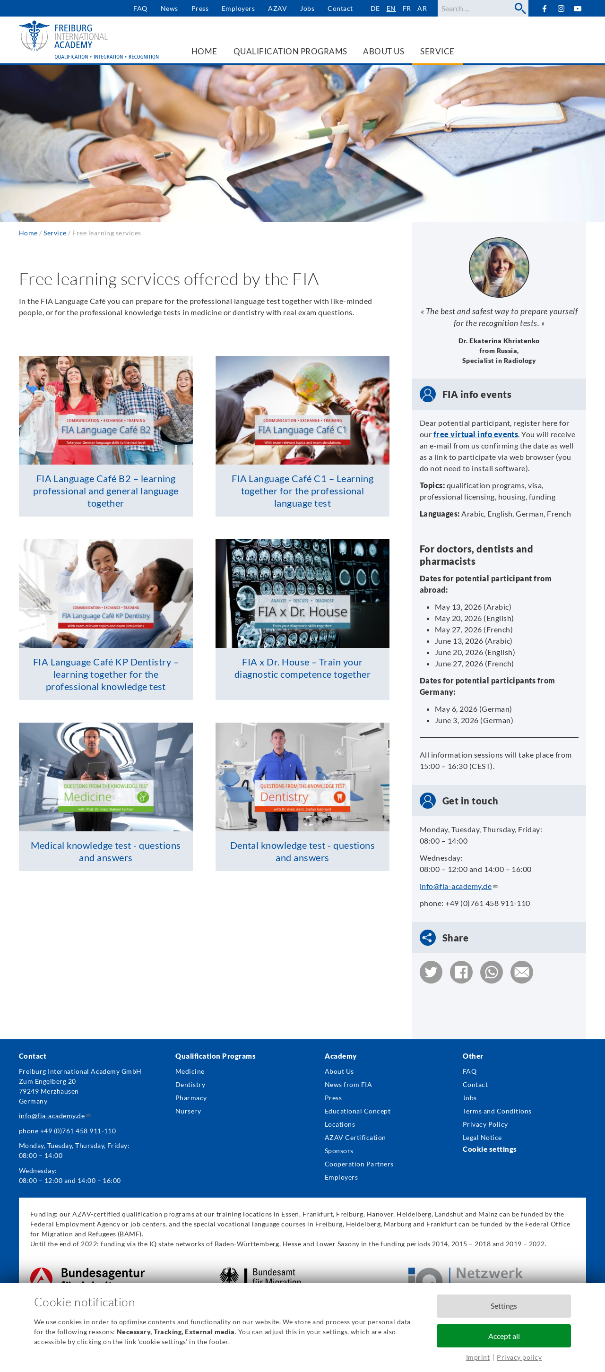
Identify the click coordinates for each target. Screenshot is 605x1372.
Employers (238, 8)
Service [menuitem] (437, 51)
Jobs (307, 8)
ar (422, 8)
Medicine (190, 1071)
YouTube (578, 8)
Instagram (561, 8)
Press (199, 8)
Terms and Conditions (497, 1111)
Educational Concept (357, 1111)
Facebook (544, 8)
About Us (339, 1071)
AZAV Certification (355, 1137)
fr (407, 8)
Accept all (504, 1335)
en (391, 8)
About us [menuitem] (383, 51)
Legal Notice (482, 1137)
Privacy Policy (485, 1124)
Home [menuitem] (204, 51)
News (169, 8)
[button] (431, 972)
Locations (340, 1124)
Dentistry (190, 1084)
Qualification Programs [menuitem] (290, 51)
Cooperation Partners (359, 1164)
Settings (504, 1305)
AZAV (277, 8)
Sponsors (339, 1151)
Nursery (188, 1111)
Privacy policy (519, 1357)
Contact (340, 8)
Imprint (478, 1357)
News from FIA (348, 1084)
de (375, 8)
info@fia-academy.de (459, 885)
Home (28, 233)
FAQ (140, 8)
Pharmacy (191, 1098)
